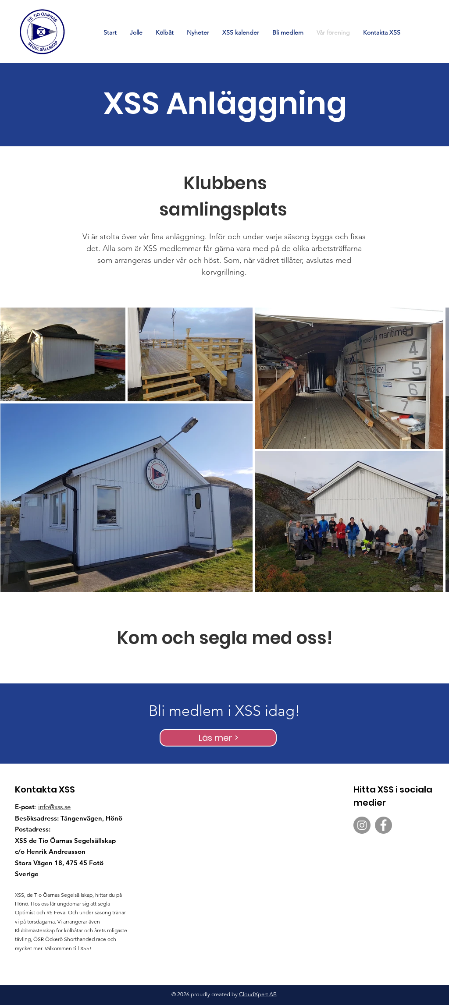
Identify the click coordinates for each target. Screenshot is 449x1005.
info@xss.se (54, 807)
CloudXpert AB (258, 994)
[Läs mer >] (218, 738)
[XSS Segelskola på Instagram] (362, 825)
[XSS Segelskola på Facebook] (383, 825)
